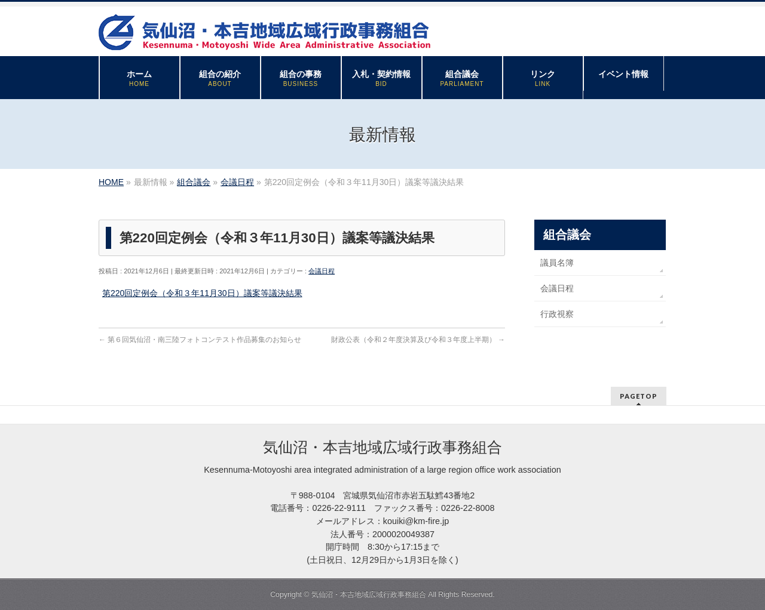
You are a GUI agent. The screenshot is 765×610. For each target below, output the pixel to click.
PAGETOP (638, 396)
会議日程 (321, 271)
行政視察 (557, 314)
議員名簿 (557, 262)
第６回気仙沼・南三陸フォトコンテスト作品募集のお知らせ (200, 339)
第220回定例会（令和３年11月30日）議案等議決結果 (202, 293)
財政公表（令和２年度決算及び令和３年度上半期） (418, 339)
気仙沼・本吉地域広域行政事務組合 (368, 594)
